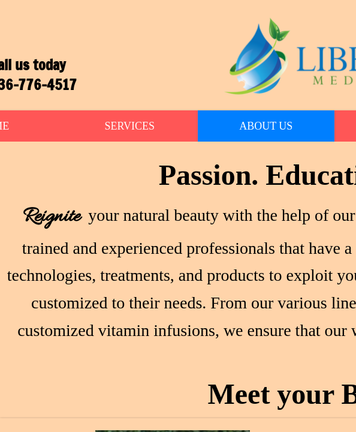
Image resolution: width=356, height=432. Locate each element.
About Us (265, 126)
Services (129, 126)
